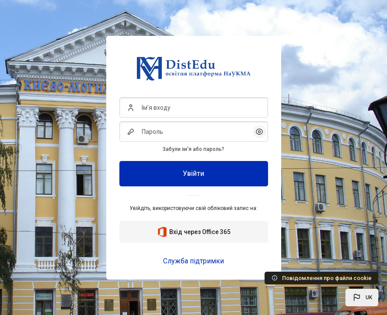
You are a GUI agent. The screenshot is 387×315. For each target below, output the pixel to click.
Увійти (193, 173)
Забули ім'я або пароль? (193, 149)
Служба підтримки (193, 261)
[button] (361, 297)
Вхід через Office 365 (193, 232)
